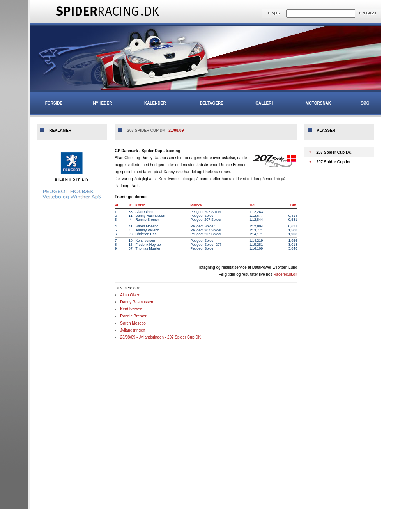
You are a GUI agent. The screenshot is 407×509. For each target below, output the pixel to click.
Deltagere (211, 103)
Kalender (155, 103)
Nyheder (102, 103)
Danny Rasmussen (136, 302)
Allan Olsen (130, 295)
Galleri (264, 103)
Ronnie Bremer (133, 316)
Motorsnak (318, 103)
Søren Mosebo (133, 323)
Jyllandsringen (132, 330)
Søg (365, 103)
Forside (53, 103)
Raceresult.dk (285, 274)
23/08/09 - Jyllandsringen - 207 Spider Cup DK (160, 337)
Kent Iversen (131, 309)
